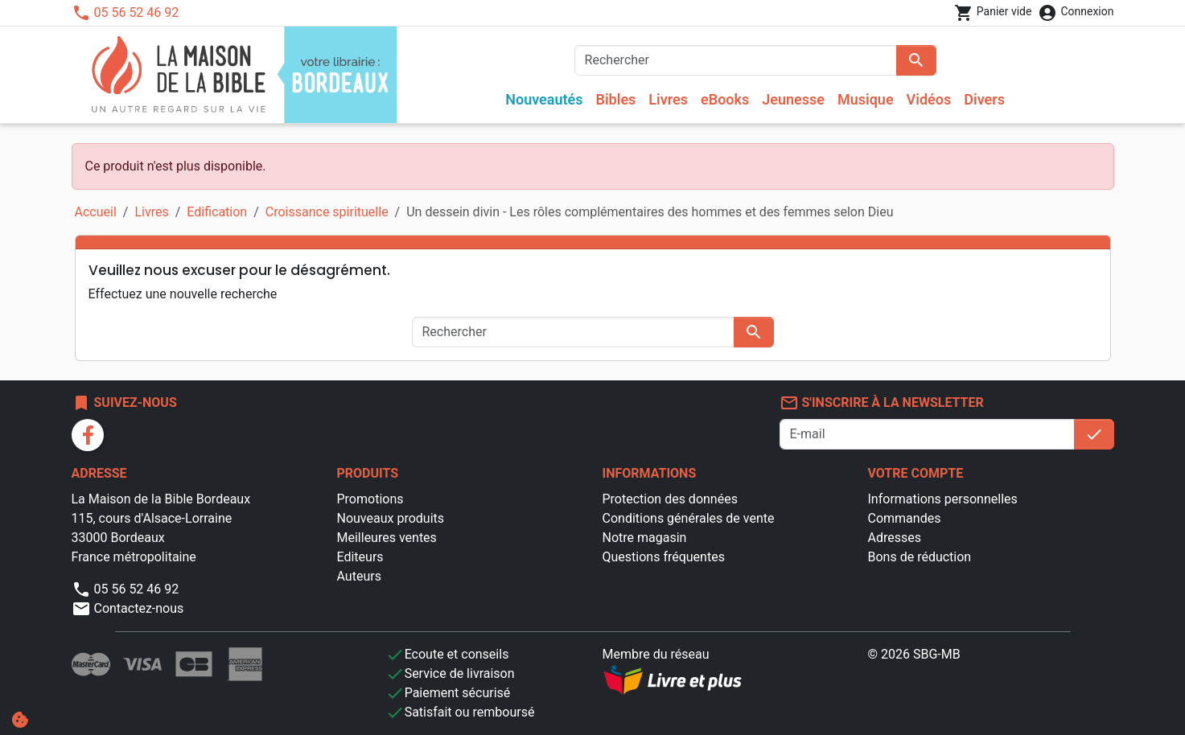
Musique (865, 99)
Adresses (894, 537)
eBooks (725, 99)
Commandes (904, 518)
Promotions (370, 499)
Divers (984, 99)
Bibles (615, 99)
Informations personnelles (943, 499)
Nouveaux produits (391, 518)
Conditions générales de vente (689, 518)
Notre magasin (645, 537)
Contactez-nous (128, 608)
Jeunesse (793, 99)
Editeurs (360, 557)
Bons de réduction (920, 557)
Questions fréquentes (664, 557)
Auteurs (359, 576)
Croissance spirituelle (327, 212)
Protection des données (670, 499)
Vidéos (929, 99)
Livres (668, 99)
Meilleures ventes (387, 537)
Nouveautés (543, 99)
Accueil (96, 212)
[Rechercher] (735, 60)
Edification (217, 212)
